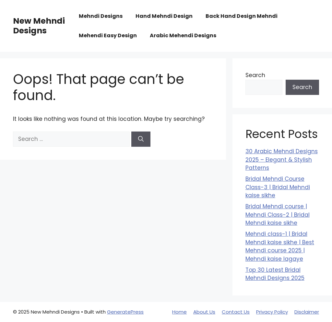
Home (179, 311)
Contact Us (236, 311)
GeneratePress (125, 311)
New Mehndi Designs (39, 25)
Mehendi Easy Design (108, 35)
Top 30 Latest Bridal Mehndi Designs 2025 (274, 274)
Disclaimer (306, 311)
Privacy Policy (272, 311)
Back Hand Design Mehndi (242, 16)
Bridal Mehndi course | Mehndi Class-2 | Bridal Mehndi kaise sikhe (277, 214)
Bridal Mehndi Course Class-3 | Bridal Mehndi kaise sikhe (277, 187)
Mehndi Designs (101, 16)
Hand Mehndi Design (164, 16)
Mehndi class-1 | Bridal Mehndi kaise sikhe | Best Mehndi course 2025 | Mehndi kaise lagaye (279, 246)
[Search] (140, 139)
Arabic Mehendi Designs (183, 35)
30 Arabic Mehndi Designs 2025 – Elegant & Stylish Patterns (281, 159)
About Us (204, 311)
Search (255, 75)
